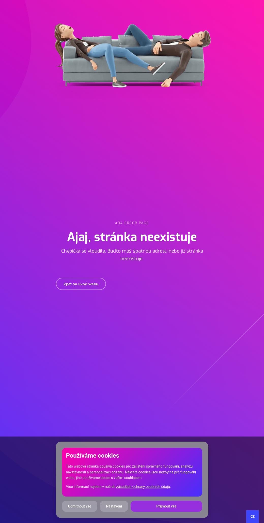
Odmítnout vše (79, 506)
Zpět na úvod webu (81, 284)
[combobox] (252, 516)
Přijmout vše (166, 506)
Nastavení (114, 506)
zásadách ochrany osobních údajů (143, 487)
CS (253, 516)
